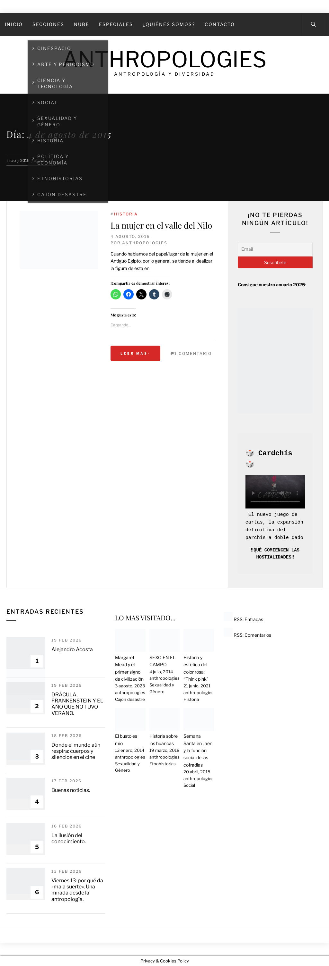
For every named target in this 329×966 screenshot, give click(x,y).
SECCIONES (48, 24)
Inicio (14, 24)
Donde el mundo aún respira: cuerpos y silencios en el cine (75, 751)
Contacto (220, 24)
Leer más (135, 353)
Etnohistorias (162, 763)
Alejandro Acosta (72, 649)
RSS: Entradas (243, 619)
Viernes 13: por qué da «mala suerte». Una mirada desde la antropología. (77, 890)
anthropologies (144, 242)
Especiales (116, 24)
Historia (126, 214)
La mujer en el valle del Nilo (161, 225)
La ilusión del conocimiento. (68, 838)
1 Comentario (193, 353)
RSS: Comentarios (247, 635)
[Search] (313, 24)
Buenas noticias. (70, 790)
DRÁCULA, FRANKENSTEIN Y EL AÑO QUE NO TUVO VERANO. (77, 704)
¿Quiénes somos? (169, 24)
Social (189, 785)
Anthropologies (164, 59)
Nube (81, 24)
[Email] (275, 249)
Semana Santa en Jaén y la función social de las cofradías (197, 750)
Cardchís (275, 453)
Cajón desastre (130, 699)
